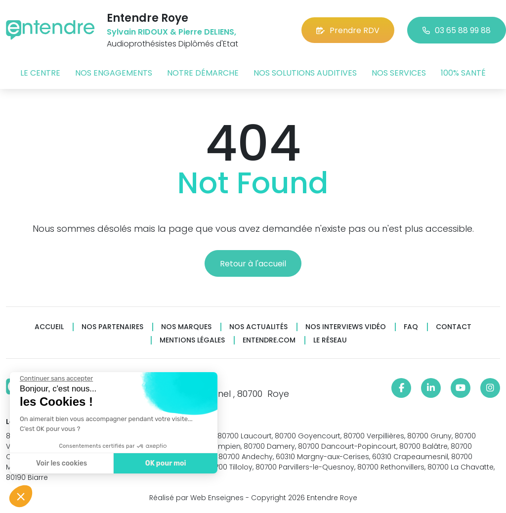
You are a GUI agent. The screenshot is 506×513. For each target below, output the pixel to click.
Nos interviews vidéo (345, 327)
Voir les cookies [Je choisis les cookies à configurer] (61, 463)
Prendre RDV (348, 30)
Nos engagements (113, 73)
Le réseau (330, 340)
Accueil (49, 327)
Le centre (40, 73)
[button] (21, 496)
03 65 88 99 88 (456, 30)
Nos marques (186, 327)
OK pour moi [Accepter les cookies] (165, 463)
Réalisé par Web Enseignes (196, 498)
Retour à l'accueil (253, 263)
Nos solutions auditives (305, 73)
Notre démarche (203, 73)
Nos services (399, 73)
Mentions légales (192, 340)
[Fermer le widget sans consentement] (55, 379)
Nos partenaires (112, 327)
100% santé (463, 73)
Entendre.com (269, 340)
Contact (453, 327)
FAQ (411, 327)
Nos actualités (258, 327)
